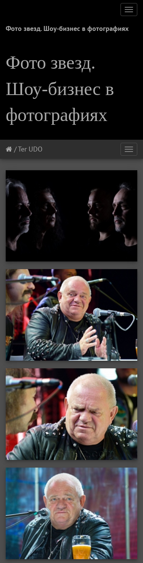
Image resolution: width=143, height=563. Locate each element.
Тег (22, 149)
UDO (35, 149)
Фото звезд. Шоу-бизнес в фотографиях (67, 28)
